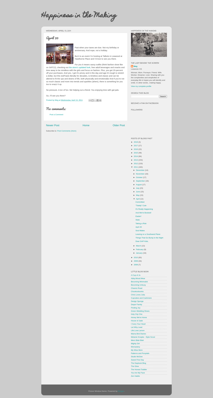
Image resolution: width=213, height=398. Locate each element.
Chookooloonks (137, 291)
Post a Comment (56, 115)
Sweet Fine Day (137, 360)
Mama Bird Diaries (138, 334)
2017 (136, 146)
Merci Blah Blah (137, 340)
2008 (136, 265)
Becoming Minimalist (139, 282)
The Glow (135, 366)
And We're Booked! (143, 213)
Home (86, 125)
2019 (136, 142)
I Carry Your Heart (138, 324)
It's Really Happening (144, 209)
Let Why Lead (136, 327)
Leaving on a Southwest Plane (148, 234)
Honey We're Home (139, 317)
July (138, 188)
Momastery (135, 347)
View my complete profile (141, 86)
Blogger (121, 391)
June (138, 192)
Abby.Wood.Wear (138, 278)
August (139, 185)
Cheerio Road (136, 288)
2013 (136, 160)
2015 (136, 153)
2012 (136, 163)
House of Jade (137, 321)
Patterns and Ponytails (140, 353)
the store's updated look (79, 67)
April (138, 199)
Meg (135, 66)
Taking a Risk (141, 223)
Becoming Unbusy (138, 285)
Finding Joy (135, 308)
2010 (136, 257)
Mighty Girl (135, 344)
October (139, 177)
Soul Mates (140, 231)
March (139, 246)
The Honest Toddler (139, 369)
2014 (136, 156)
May (138, 195)
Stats (138, 220)
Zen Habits (135, 376)
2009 (136, 261)
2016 (136, 149)
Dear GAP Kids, (142, 241)
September (140, 181)
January (139, 253)
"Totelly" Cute (141, 206)
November (140, 174)
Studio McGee (137, 357)
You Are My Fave (138, 373)
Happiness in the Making (79, 16)
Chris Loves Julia (138, 295)
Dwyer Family (136, 304)
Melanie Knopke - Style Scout (143, 337)
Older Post (119, 125)
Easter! (138, 216)
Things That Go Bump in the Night (149, 238)
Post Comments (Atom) (66, 131)
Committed (140, 202)
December (140, 170)
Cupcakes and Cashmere (141, 298)
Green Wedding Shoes (140, 311)
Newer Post (52, 125)
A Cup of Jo (135, 275)
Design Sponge (137, 301)
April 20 (139, 227)
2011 (136, 167)
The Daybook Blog (138, 363)
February (140, 249)
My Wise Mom (137, 350)
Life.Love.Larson (138, 330)
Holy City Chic (136, 314)
